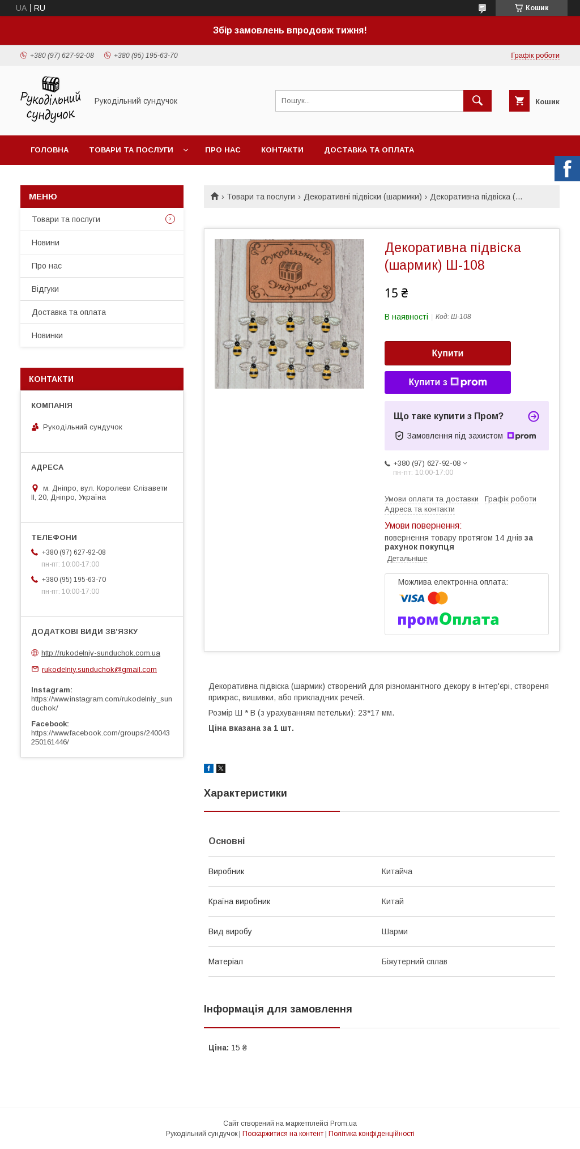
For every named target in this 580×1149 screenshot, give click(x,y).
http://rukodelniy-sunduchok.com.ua (100, 653)
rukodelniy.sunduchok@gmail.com (99, 669)
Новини (45, 242)
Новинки (47, 335)
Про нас (223, 150)
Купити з (447, 382)
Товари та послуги (131, 150)
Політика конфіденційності (372, 1134)
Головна (50, 150)
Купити (448, 353)
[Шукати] (477, 101)
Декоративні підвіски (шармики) (363, 196)
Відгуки (45, 288)
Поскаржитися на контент (282, 1134)
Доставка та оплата (369, 150)
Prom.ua (343, 1123)
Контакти (282, 150)
